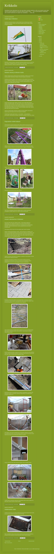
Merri (40, 18)
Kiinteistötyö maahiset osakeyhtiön (16, 260)
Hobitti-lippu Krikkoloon (11, 19)
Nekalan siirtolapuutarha (42, 24)
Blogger (38, 548)
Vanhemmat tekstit (31, 541)
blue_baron (30, 548)
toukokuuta (41, 44)
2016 (40, 56)
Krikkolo (11, 5)
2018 (40, 40)
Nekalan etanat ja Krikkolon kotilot (14, 72)
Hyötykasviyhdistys (42, 25)
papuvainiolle (7, 125)
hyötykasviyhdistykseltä (24, 211)
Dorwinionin (25, 329)
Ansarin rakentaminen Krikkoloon (14, 219)
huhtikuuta (41, 54)
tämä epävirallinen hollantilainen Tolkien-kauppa (24, 63)
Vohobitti (41, 19)
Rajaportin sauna (41, 31)
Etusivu (19, 541)
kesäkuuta (41, 43)
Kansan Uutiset (41, 33)
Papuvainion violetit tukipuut (12, 121)
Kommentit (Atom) (9, 542)
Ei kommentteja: (16, 67)
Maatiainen (40, 26)
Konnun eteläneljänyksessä (22, 224)
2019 (40, 39)
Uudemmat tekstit (7, 541)
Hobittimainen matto (10, 509)
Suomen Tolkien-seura (42, 30)
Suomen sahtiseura (42, 32)
